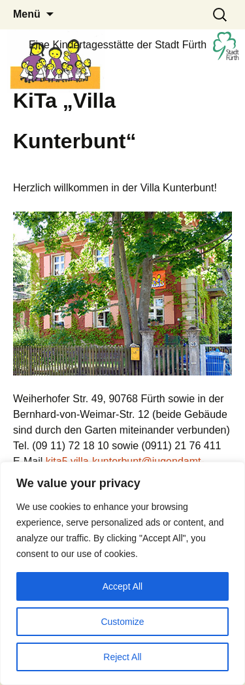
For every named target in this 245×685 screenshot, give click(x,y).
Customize (122, 621)
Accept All (122, 586)
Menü (27, 14)
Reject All (122, 657)
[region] (122, 573)
